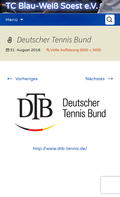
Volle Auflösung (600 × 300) (75, 50)
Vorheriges (21, 79)
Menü (11, 19)
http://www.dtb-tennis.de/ (60, 148)
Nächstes (100, 79)
